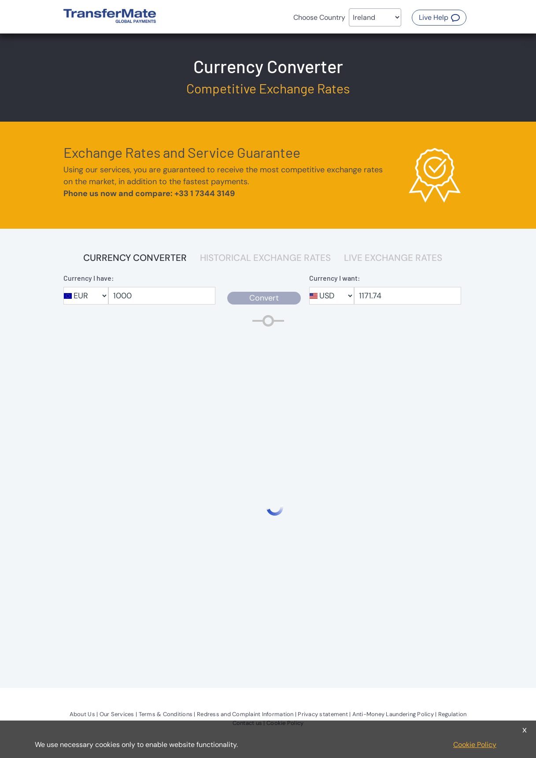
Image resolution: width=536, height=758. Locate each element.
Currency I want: (334, 278)
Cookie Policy (474, 744)
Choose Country (319, 17)
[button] (439, 18)
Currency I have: (88, 278)
